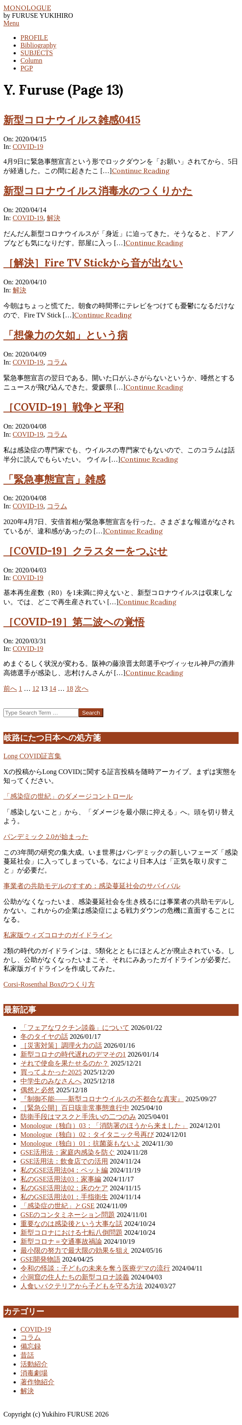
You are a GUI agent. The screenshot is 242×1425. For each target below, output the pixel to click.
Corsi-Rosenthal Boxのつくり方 (49, 984)
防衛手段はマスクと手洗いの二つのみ (78, 1116)
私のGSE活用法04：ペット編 (64, 1170)
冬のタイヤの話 (44, 1036)
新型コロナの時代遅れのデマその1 (73, 1054)
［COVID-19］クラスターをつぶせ (85, 551)
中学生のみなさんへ (51, 1081)
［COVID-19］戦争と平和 (63, 407)
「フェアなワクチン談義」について (74, 1027)
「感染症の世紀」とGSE (57, 1205)
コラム (57, 362)
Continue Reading (141, 170)
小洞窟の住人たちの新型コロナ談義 (74, 1277)
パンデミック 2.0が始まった (45, 836)
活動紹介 (34, 1364)
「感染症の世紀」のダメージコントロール (68, 796)
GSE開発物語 (40, 1259)
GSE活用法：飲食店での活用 (64, 1161)
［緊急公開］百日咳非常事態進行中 (74, 1107)
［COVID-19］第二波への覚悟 (74, 621)
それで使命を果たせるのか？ (64, 1063)
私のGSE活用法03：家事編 (60, 1179)
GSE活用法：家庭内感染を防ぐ (67, 1152)
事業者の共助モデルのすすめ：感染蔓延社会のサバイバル (91, 885)
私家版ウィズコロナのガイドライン (57, 935)
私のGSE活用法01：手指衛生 (64, 1197)
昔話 (27, 1355)
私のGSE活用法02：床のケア (64, 1188)
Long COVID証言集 (32, 756)
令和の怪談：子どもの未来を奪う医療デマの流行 (95, 1268)
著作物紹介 (37, 1382)
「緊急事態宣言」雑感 (54, 479)
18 (69, 688)
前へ (10, 688)
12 (35, 688)
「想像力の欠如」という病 (65, 335)
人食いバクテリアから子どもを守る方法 (81, 1286)
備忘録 (30, 1346)
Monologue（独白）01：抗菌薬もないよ (80, 1143)
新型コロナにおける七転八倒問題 (71, 1232)
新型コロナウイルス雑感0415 (71, 119)
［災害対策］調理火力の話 (61, 1045)
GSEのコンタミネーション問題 (67, 1214)
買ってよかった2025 (51, 1072)
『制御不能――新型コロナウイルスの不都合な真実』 (102, 1098)
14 (52, 688)
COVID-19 (28, 146)
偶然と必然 (37, 1090)
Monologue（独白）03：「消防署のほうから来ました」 (104, 1125)
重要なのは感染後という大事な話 (71, 1223)
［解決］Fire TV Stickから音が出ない (93, 262)
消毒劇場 (34, 1373)
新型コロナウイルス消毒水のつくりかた (98, 190)
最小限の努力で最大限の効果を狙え (74, 1250)
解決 (53, 218)
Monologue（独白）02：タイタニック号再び (87, 1134)
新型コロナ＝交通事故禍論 (61, 1241)
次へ (81, 688)
